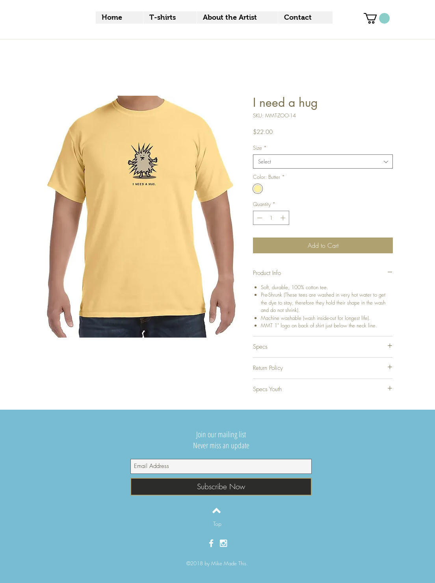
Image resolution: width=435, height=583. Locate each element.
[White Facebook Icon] (211, 543)
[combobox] (323, 161)
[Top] (217, 524)
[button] (377, 18)
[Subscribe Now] (221, 487)
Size (260, 147)
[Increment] (283, 218)
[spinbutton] (271, 218)
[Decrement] (259, 218)
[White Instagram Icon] (223, 543)
